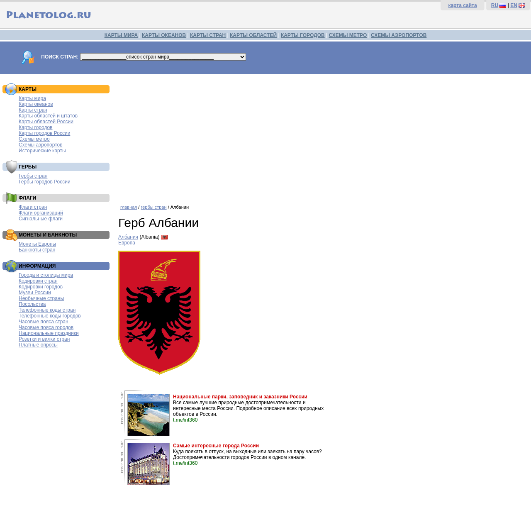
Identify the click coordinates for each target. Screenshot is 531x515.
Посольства (32, 304)
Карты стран (33, 110)
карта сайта (462, 5)
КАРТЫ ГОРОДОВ (303, 35)
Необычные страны (41, 298)
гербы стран (153, 207)
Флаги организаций (41, 213)
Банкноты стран (37, 250)
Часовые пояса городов (46, 327)
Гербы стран (33, 176)
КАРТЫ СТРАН (208, 35)
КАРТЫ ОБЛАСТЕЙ (253, 35)
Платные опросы (38, 345)
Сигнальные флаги (41, 219)
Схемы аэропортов (41, 145)
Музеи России (35, 292)
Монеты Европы (37, 244)
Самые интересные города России (216, 446)
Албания (128, 237)
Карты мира (32, 98)
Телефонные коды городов (50, 316)
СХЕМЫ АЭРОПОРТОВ (398, 35)
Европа (126, 243)
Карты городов (35, 127)
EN (513, 5)
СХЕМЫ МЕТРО (348, 35)
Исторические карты (42, 151)
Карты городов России (44, 133)
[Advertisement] (322, 136)
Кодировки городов (41, 287)
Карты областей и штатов (48, 116)
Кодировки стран (38, 281)
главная (128, 207)
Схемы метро (34, 139)
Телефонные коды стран (47, 310)
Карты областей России (46, 121)
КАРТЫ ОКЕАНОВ (164, 35)
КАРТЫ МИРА (121, 35)
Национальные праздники (49, 333)
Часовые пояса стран (43, 322)
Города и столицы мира (46, 275)
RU (494, 5)
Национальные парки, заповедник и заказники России (240, 397)
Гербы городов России (45, 182)
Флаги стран (33, 207)
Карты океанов (36, 104)
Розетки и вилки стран (44, 339)
